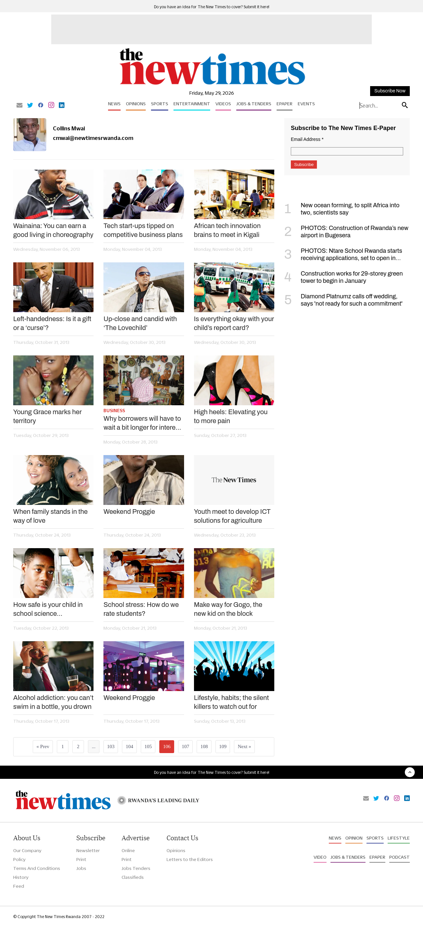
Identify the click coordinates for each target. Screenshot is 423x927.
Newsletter (88, 850)
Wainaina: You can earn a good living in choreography (53, 230)
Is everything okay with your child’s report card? (234, 323)
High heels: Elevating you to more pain (231, 416)
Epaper (284, 103)
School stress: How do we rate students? (141, 609)
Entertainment (191, 103)
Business (114, 410)
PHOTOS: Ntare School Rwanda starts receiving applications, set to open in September (343, 258)
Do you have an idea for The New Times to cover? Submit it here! (211, 7)
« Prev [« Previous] (42, 746)
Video (320, 857)
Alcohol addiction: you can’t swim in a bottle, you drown (53, 702)
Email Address (307, 139)
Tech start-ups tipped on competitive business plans (143, 230)
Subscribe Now (389, 90)
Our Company (27, 850)
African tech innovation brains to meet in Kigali (227, 230)
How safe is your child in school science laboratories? (48, 609)
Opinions (136, 103)
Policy (19, 859)
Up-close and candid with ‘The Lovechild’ (140, 323)
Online (128, 850)
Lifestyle (399, 838)
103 (111, 746)
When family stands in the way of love (50, 516)
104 (129, 746)
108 (204, 746)
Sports (159, 103)
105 (148, 746)
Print (81, 859)
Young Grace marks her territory (47, 416)
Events (306, 103)
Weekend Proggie (129, 511)
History (20, 877)
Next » (244, 746)
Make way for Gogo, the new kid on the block (228, 609)
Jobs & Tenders (253, 103)
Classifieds (133, 877)
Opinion (354, 838)
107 (185, 746)
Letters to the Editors (190, 859)
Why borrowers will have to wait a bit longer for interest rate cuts (142, 423)
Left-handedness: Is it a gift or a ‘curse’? (52, 323)
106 (167, 746)
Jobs (81, 868)
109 (223, 746)
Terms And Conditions (36, 868)
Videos (223, 103)
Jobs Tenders (136, 868)
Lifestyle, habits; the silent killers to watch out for (231, 702)
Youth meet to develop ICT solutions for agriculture (232, 516)
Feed (18, 886)
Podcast (399, 857)
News (114, 103)
